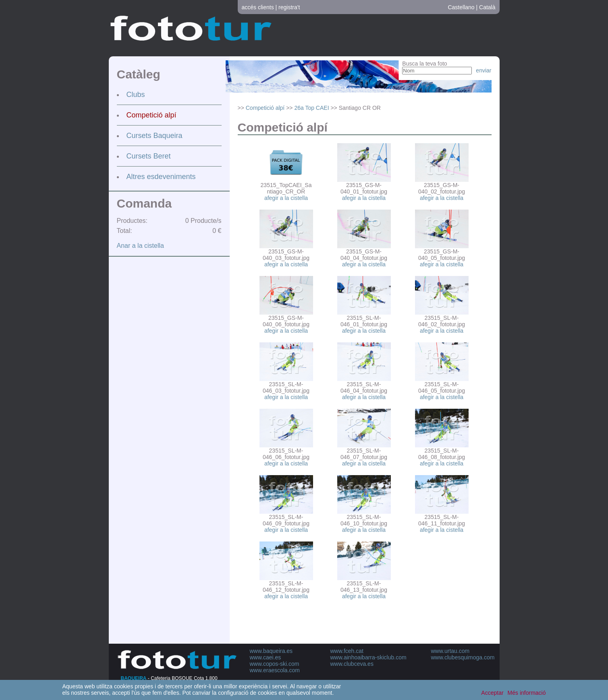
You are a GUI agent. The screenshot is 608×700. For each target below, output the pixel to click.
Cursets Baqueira (155, 136)
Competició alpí (151, 115)
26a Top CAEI (311, 108)
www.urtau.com (450, 651)
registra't (289, 7)
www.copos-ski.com (274, 664)
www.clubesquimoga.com (463, 657)
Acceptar (492, 693)
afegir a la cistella (286, 198)
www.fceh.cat (346, 651)
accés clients (258, 7)
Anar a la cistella (140, 245)
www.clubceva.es (352, 664)
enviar (483, 70)
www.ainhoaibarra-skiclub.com (368, 657)
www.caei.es (265, 657)
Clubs (136, 95)
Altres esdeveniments (161, 177)
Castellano (461, 7)
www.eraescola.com (275, 670)
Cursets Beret (149, 156)
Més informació (527, 693)
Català (487, 7)
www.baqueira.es (271, 651)
